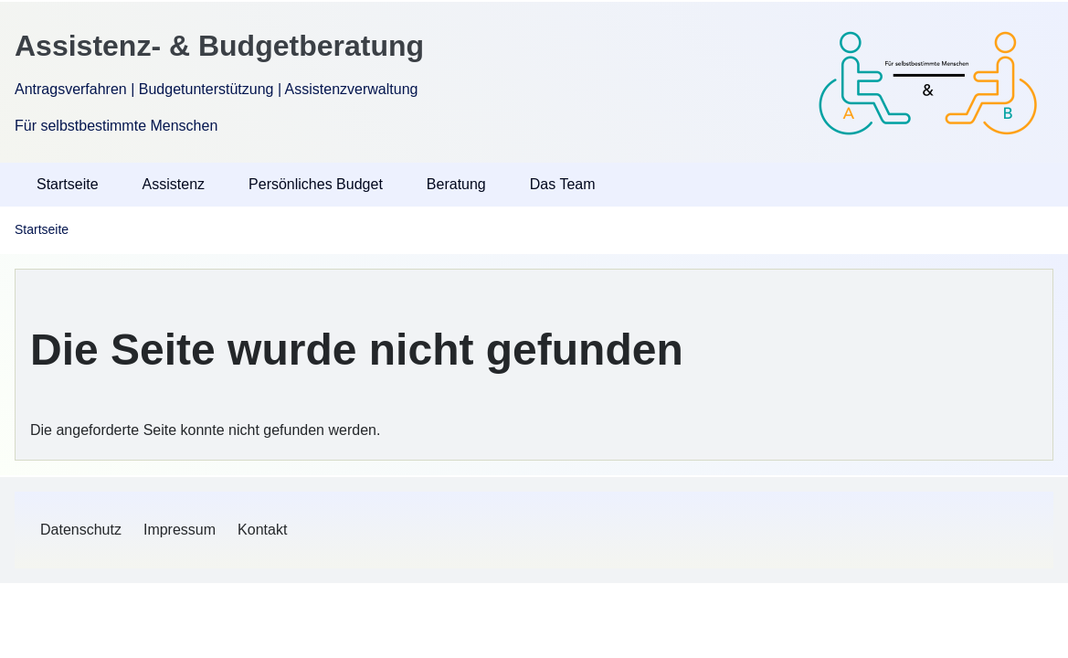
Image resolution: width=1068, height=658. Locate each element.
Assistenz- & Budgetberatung (219, 45)
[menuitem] (80, 530)
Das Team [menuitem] (563, 184)
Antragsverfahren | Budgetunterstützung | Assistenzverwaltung (216, 89)
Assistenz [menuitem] (174, 184)
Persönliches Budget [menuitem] (315, 184)
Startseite (42, 229)
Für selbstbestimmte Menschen (116, 125)
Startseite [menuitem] (68, 184)
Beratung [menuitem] (456, 184)
